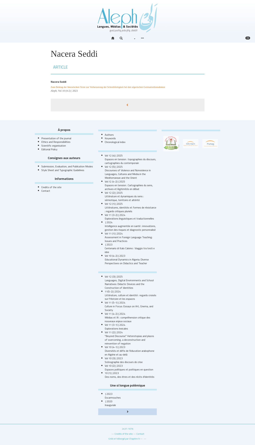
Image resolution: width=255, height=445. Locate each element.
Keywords (110, 138)
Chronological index (115, 142)
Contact (45, 190)
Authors (109, 134)
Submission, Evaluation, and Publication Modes (67, 166)
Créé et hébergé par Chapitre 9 (124, 438)
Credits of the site (51, 187)
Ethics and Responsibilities (55, 141)
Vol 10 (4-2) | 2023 (68, 90)
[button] (121, 38)
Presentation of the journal (56, 138)
